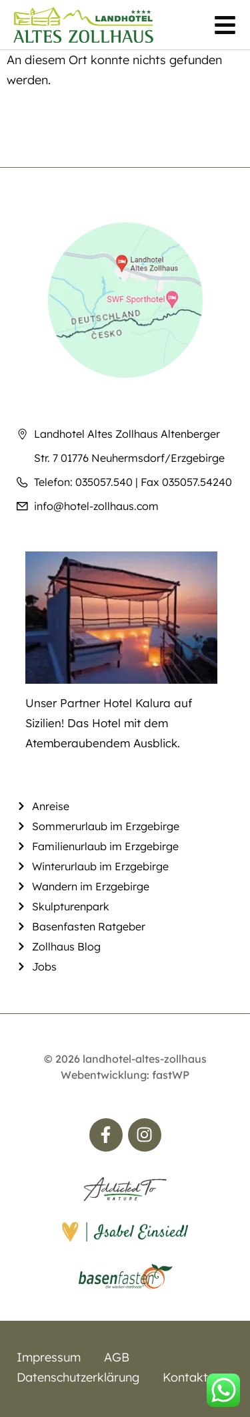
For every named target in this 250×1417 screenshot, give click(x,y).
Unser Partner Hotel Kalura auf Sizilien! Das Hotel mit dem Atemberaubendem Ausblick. (108, 723)
